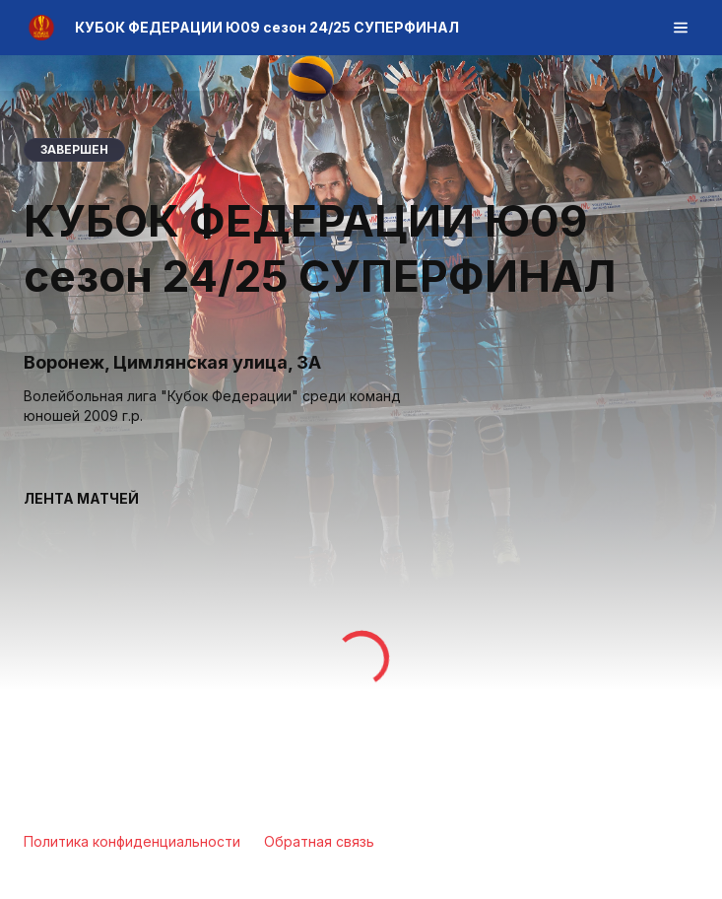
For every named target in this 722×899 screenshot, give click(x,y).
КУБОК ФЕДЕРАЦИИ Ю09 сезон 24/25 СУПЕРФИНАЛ (267, 27)
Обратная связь (319, 841)
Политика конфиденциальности (132, 841)
